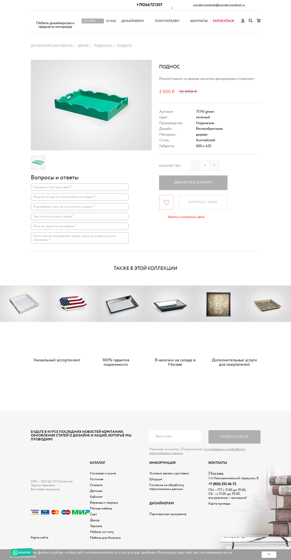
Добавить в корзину (193, 182)
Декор (95, 520)
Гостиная (96, 479)
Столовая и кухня (103, 473)
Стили (89, 21)
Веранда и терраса (104, 502)
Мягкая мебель (101, 508)
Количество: (170, 166)
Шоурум (155, 479)
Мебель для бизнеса (105, 537)
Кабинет (96, 496)
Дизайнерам (132, 21)
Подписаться (234, 436)
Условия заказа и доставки (169, 473)
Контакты (199, 21)
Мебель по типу (102, 531)
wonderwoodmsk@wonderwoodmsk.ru (219, 5)
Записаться (223, 21)
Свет (93, 514)
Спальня (96, 485)
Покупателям (167, 21)
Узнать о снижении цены (186, 216)
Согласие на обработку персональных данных (166, 487)
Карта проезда (219, 503)
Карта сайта (39, 537)
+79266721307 (149, 5)
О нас (111, 21)
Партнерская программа (167, 514)
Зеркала (96, 526)
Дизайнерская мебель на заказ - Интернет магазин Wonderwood (55, 17)
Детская (96, 491)
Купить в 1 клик (203, 202)
